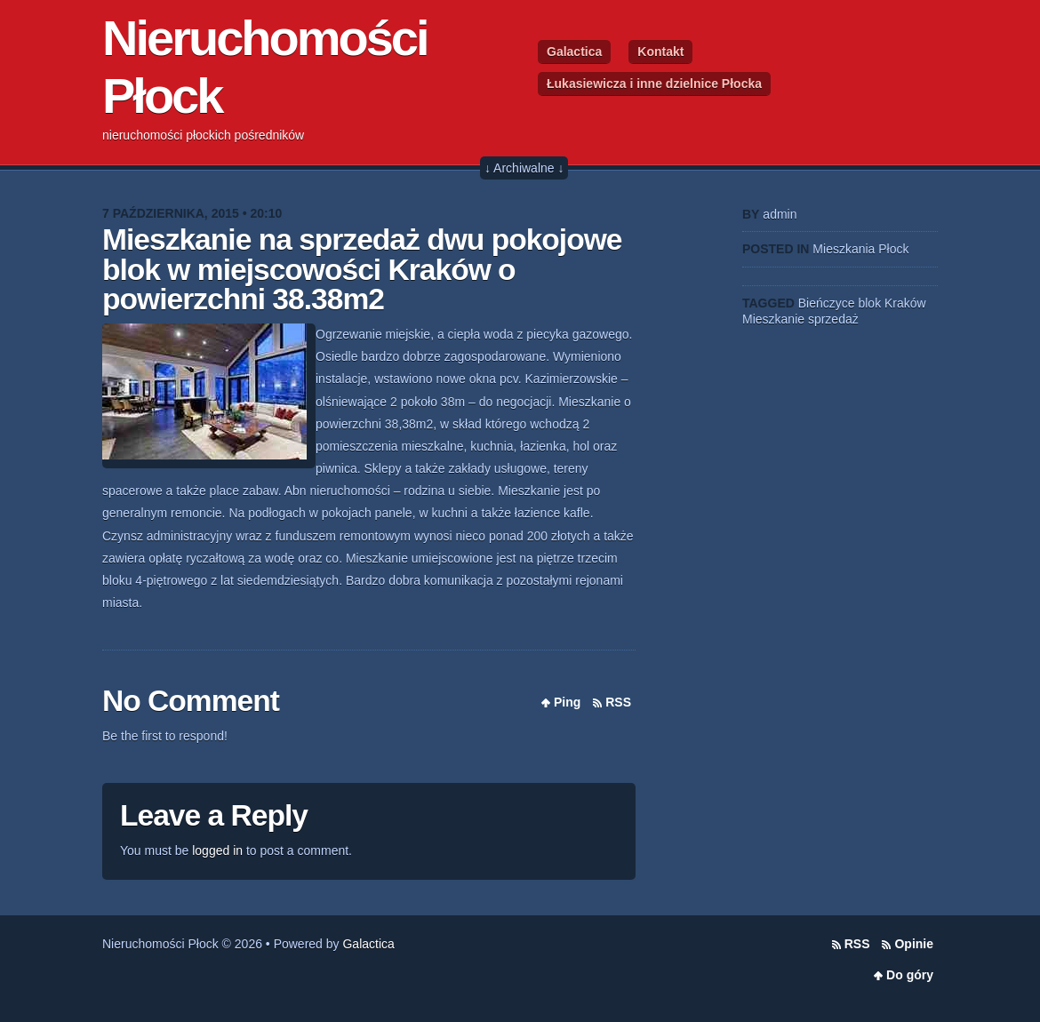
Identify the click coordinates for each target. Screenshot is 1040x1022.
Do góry (909, 975)
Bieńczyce (826, 303)
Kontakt (660, 51)
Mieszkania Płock (860, 249)
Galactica (574, 51)
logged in (217, 850)
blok (869, 303)
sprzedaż (833, 319)
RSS (618, 702)
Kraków (905, 303)
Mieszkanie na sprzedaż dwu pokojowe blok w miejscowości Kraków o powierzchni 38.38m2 (361, 269)
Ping (567, 702)
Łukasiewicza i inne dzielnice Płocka (654, 83)
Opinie (913, 944)
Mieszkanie (773, 319)
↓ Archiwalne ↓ (524, 168)
